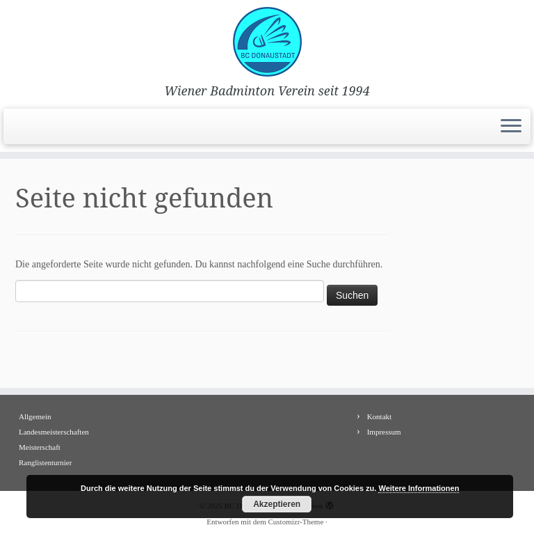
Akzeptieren (276, 504)
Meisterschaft (39, 447)
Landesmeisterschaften (54, 432)
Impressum (384, 432)
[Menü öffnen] (511, 126)
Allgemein (35, 416)
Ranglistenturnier (45, 462)
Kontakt (379, 416)
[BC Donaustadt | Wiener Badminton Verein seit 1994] (267, 42)
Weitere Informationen (418, 488)
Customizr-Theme (295, 521)
